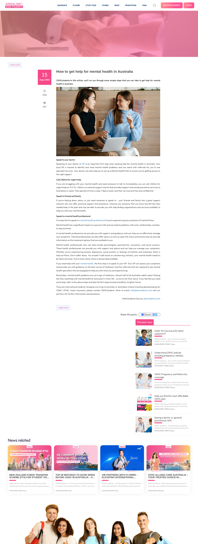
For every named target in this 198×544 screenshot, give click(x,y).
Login (189, 5)
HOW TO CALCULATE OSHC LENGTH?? (169, 332)
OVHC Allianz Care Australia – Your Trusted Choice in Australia (168, 476)
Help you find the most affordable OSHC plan (171, 397)
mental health (86, 263)
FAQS (144, 5)
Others (105, 5)
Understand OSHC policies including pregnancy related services (168, 354)
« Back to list (15, 65)
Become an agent (171, 5)
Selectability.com (151, 298)
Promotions (130, 5)
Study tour (91, 5)
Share (146, 315)
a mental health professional (92, 220)
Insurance (62, 5)
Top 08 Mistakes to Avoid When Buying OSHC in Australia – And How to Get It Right (76, 476)
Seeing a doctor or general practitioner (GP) (168, 419)
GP (83, 164)
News (116, 5)
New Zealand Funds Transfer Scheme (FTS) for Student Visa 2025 (29, 476)
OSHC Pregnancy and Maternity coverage (170, 376)
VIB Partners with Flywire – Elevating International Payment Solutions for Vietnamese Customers (120, 476)
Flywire (76, 5)
